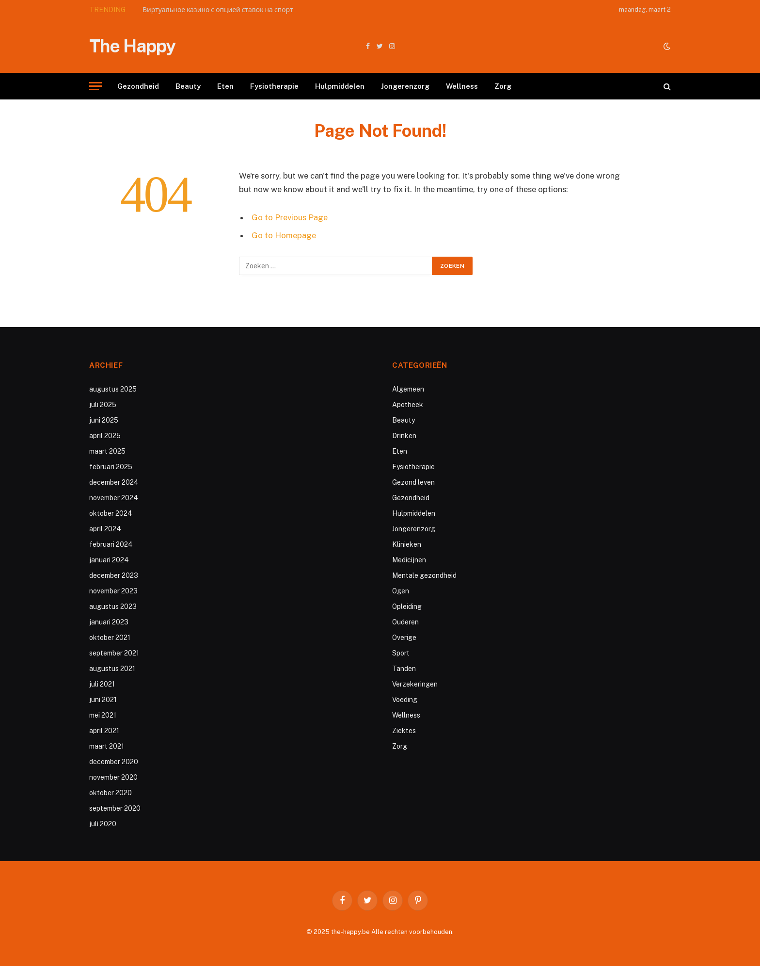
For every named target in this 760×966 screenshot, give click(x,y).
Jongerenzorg (405, 86)
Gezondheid (138, 86)
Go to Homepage (284, 235)
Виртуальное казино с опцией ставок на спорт (217, 10)
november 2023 (113, 591)
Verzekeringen (415, 684)
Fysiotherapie (274, 86)
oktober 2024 (110, 513)
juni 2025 (103, 420)
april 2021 (104, 731)
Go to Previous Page (290, 217)
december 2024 (114, 482)
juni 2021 (103, 700)
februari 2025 (110, 467)
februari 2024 (111, 544)
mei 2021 (102, 715)
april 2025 (105, 436)
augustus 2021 (112, 668)
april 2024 (105, 529)
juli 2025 (102, 405)
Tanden (404, 668)
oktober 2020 (110, 793)
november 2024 (113, 498)
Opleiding (407, 606)
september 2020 (115, 808)
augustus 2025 (113, 389)
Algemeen (408, 389)
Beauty (188, 86)
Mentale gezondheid (424, 575)
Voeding (404, 700)
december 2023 (113, 575)
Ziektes (404, 731)
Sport (401, 653)
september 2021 (114, 653)
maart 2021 (106, 746)
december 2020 (113, 762)
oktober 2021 (109, 637)
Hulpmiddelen (339, 86)
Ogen (400, 591)
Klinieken (406, 544)
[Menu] (95, 86)
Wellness (462, 86)
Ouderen (405, 622)
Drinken (404, 436)
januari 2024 (109, 560)
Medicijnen (409, 560)
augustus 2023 (113, 606)
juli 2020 (102, 824)
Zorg (502, 86)
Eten (225, 86)
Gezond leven (413, 482)
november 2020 (113, 777)
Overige (404, 637)
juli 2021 (102, 684)
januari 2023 (108, 622)
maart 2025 (107, 451)
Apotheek (407, 405)
